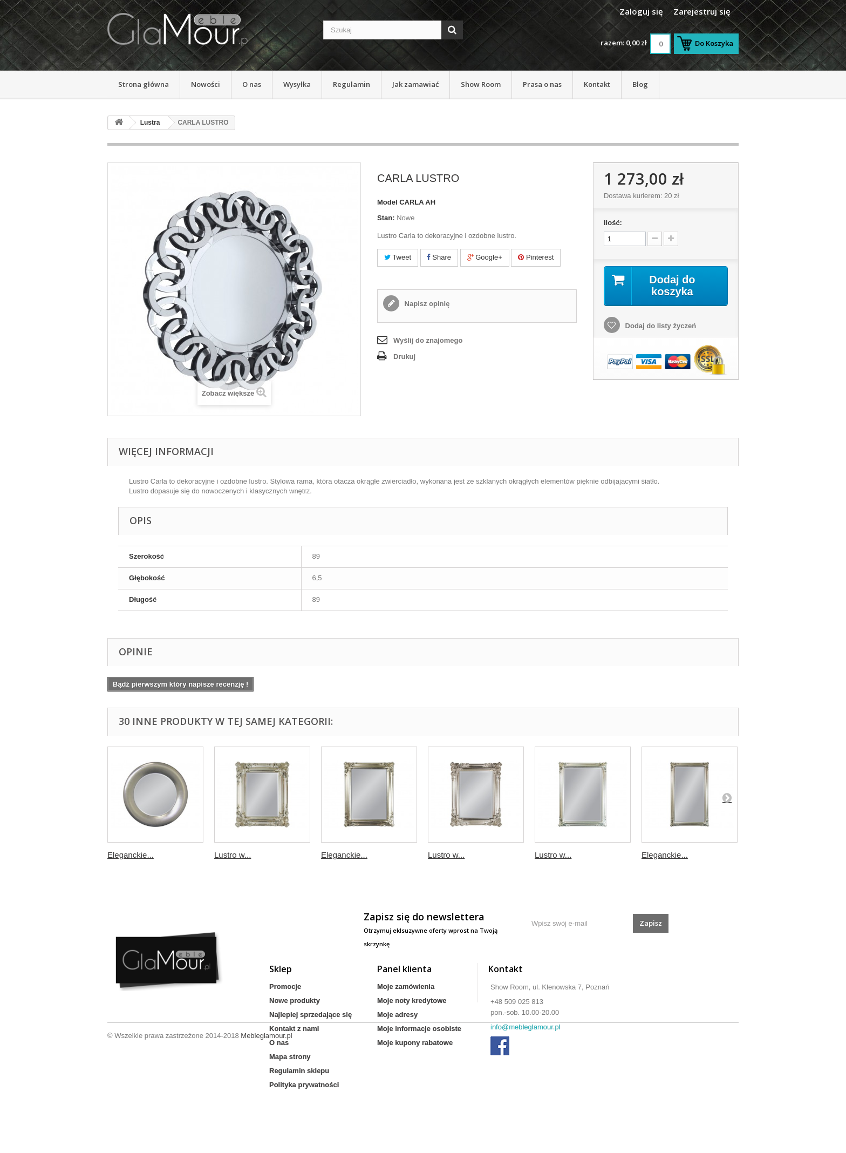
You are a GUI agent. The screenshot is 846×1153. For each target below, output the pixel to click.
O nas (251, 84)
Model (387, 202)
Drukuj (404, 356)
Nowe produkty (294, 1000)
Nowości (205, 84)
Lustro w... (232, 854)
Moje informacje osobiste (419, 1029)
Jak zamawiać (415, 84)
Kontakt (597, 84)
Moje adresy (397, 1014)
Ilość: (613, 223)
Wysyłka (297, 84)
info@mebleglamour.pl (525, 1027)
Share (439, 257)
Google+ (484, 257)
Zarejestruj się (702, 11)
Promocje (285, 986)
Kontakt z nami (294, 1029)
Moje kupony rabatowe (415, 1043)
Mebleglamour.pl (266, 1124)
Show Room (481, 84)
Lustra (150, 122)
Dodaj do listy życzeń (659, 326)
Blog (640, 84)
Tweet (397, 257)
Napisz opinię (425, 304)
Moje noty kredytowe (412, 1000)
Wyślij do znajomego (427, 340)
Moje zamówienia (405, 986)
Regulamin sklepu (299, 1071)
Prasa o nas (542, 84)
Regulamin (351, 84)
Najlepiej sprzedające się (310, 1014)
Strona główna (143, 84)
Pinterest (536, 257)
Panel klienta (404, 969)
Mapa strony (290, 1057)
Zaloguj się (641, 11)
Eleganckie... (130, 854)
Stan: (386, 218)
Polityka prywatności (304, 1085)
